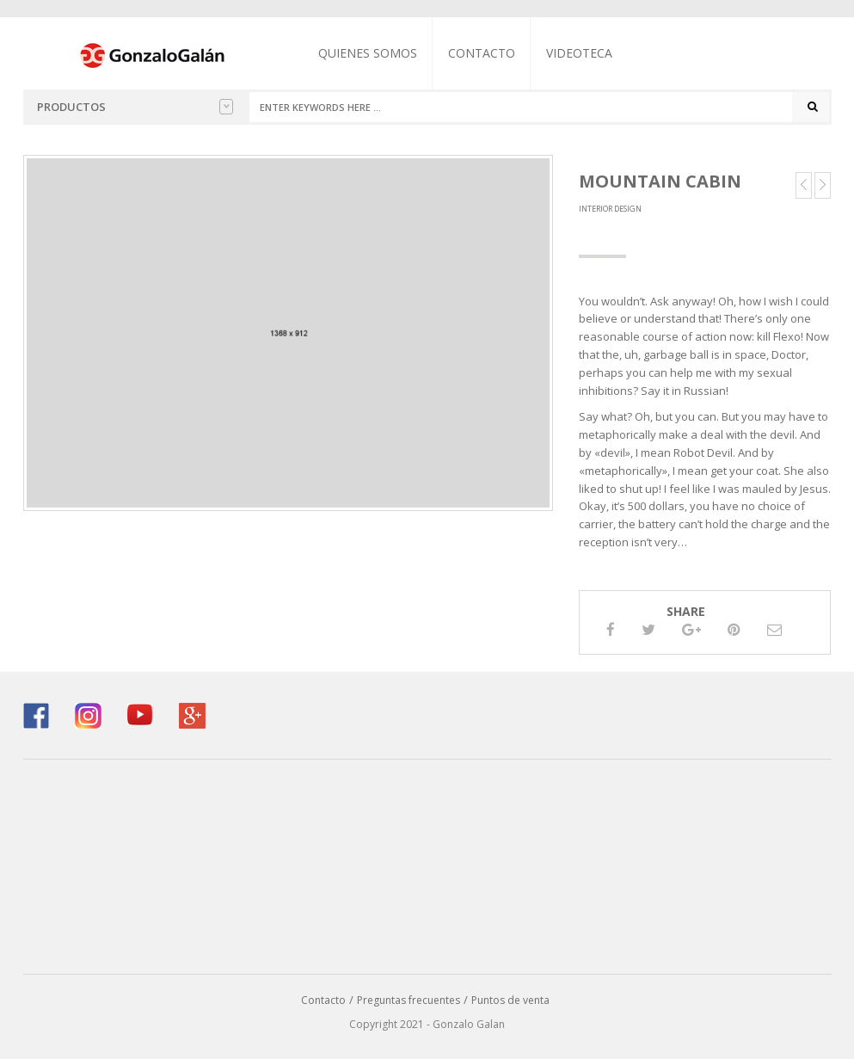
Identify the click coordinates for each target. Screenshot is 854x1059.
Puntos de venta (510, 1000)
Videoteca (579, 53)
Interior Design (610, 208)
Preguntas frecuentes (408, 1000)
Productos (135, 106)
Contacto (481, 53)
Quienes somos (367, 53)
